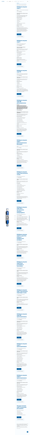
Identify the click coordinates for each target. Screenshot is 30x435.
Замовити (19, 34)
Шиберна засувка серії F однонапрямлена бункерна (22, 144)
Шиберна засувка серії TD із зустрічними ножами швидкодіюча (22, 212)
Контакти (21, 1)
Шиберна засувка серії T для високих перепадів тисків (22, 293)
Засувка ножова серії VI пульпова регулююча (21, 409)
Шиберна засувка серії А (22, 7)
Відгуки (18, 1)
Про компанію (15, 1)
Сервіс (12, 1)
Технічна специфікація (20, 36)
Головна (7, 1)
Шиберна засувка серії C (22, 43)
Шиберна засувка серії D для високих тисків (22, 175)
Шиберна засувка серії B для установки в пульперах (22, 266)
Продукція (10, 1)
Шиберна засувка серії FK (22, 73)
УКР (27, 1)
